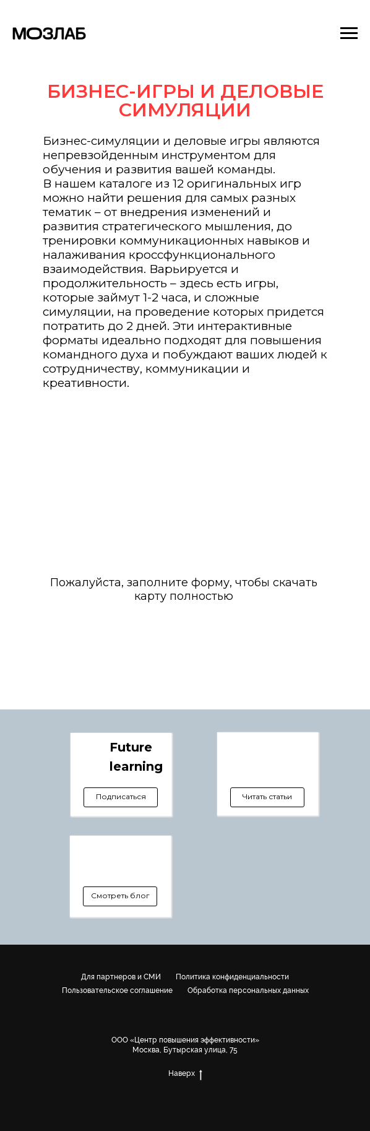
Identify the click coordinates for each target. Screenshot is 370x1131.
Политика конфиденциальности (232, 977)
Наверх (185, 1073)
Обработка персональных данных (248, 990)
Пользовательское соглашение (117, 990)
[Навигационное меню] (349, 33)
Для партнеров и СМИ (121, 977)
